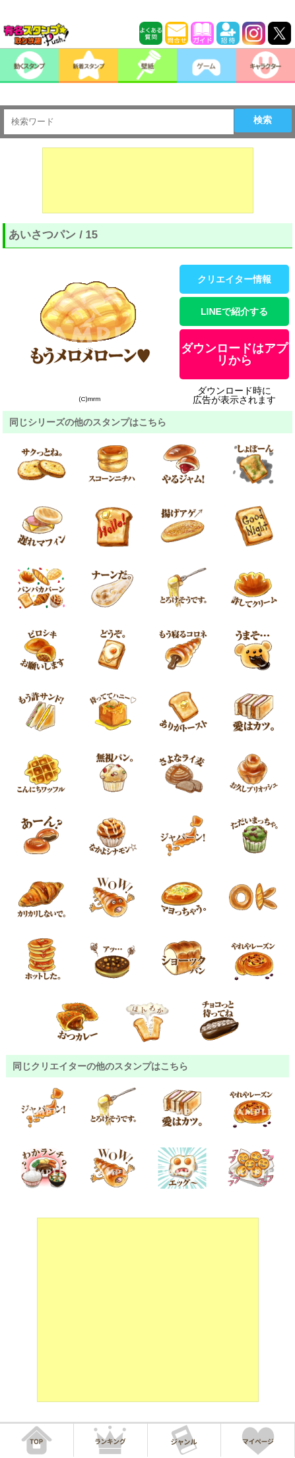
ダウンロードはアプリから (234, 354)
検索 (262, 120)
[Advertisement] (147, 180)
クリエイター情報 (234, 279)
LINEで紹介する (234, 311)
